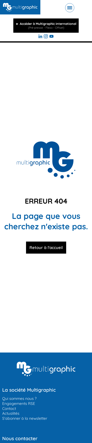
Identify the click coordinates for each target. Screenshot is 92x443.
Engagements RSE (18, 403)
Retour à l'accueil (46, 247)
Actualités (10, 413)
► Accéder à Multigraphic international (46, 25)
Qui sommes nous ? (19, 398)
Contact (9, 408)
